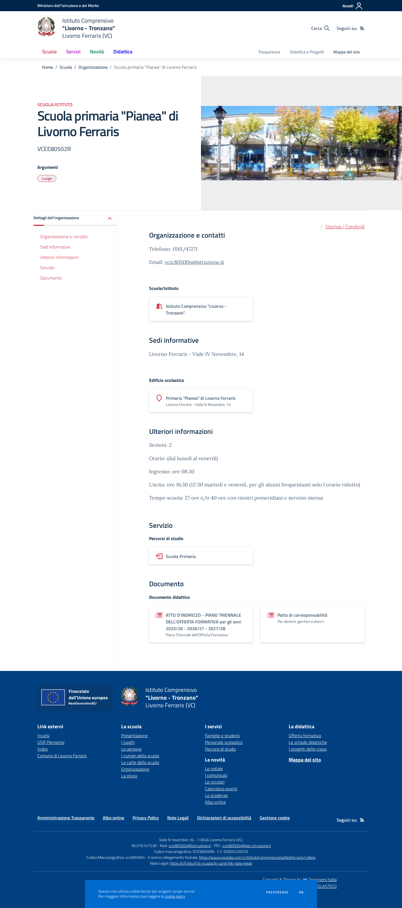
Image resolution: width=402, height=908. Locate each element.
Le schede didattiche (308, 742)
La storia (129, 775)
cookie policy (175, 896)
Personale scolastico (224, 742)
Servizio (47, 267)
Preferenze (277, 892)
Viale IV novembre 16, (176, 840)
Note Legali (178, 817)
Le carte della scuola (140, 762)
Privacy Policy (146, 817)
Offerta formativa (305, 735)
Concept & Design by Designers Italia (300, 879)
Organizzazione (92, 67)
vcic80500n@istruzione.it (194, 262)
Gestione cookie (275, 817)
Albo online (215, 802)
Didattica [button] (122, 51)
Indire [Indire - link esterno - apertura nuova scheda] (42, 749)
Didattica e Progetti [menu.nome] (307, 52)
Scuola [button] (49, 51)
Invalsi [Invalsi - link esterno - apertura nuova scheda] (43, 735)
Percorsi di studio (220, 749)
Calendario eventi (221, 788)
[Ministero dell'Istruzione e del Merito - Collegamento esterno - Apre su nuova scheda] (68, 5)
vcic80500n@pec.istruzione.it (246, 845)
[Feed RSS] (362, 28)
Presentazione (134, 735)
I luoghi (128, 742)
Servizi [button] (73, 51)
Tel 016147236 (144, 845)
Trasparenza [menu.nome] (269, 52)
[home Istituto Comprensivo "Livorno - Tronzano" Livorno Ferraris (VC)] (76, 28)
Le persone (131, 749)
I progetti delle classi (308, 749)
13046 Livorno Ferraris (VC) (220, 840)
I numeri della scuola (140, 755)
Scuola (65, 67)
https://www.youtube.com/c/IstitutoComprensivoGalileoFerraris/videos (257, 857)
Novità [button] (97, 51)
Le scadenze (216, 795)
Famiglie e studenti (222, 735)
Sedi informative (55, 246)
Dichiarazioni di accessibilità (224, 817)
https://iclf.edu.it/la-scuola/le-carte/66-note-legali (211, 863)
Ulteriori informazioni (59, 257)
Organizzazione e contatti (64, 236)
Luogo (47, 178)
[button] (75, 218)
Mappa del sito (346, 52)
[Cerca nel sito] (320, 28)
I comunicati (216, 775)
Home (47, 67)
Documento (51, 278)
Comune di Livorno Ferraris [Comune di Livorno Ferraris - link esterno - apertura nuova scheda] (62, 755)
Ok (301, 892)
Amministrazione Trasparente (65, 817)
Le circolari (214, 782)
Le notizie (214, 768)
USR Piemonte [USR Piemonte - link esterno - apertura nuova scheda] (50, 742)
